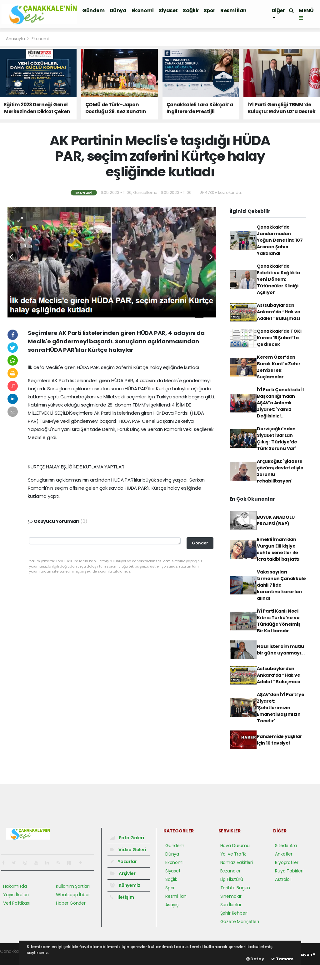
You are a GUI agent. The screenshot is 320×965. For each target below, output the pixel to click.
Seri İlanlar (231, 905)
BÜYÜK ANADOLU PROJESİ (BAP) (276, 520)
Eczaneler (230, 871)
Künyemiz (125, 885)
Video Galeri (128, 849)
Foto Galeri (127, 838)
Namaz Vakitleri (236, 862)
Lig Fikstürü (231, 879)
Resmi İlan (233, 10)
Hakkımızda (15, 886)
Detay (255, 959)
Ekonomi (143, 10)
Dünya (118, 10)
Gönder (200, 543)
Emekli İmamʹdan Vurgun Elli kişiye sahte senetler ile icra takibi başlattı (278, 549)
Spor (209, 10)
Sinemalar (231, 896)
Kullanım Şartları (73, 886)
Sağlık (191, 10)
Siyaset (168, 10)
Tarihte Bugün (235, 888)
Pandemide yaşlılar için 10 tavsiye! (279, 739)
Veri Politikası (16, 903)
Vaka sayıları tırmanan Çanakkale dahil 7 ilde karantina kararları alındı (281, 585)
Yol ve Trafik (233, 854)
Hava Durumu (235, 845)
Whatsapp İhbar (73, 895)
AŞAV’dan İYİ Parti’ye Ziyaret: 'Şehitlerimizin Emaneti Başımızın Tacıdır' (280, 707)
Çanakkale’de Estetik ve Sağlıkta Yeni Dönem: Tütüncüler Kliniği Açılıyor (278, 279)
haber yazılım (14, 958)
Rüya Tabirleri (289, 871)
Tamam (282, 959)
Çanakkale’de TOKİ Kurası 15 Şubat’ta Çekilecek (279, 337)
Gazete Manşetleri (239, 921)
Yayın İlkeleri (15, 895)
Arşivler (122, 873)
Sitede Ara (286, 845)
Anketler (283, 854)
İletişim (122, 897)
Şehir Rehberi (234, 913)
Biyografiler (286, 862)
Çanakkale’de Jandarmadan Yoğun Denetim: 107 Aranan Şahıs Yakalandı (280, 240)
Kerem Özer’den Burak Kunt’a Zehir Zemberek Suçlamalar (279, 367)
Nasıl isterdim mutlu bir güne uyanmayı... (281, 649)
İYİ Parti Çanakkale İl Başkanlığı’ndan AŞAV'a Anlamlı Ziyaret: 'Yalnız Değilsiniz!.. (280, 403)
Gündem (93, 10)
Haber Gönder (71, 903)
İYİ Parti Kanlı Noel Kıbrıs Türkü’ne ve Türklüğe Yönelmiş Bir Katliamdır (279, 621)
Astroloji (283, 879)
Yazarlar (123, 861)
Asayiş (171, 905)
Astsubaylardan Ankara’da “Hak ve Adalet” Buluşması (278, 311)
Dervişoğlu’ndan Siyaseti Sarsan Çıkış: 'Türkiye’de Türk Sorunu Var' (277, 439)
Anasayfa (16, 39)
